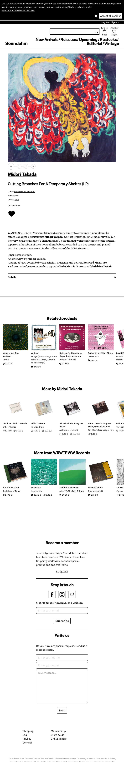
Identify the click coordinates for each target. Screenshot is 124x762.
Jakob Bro (7, 423)
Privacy (27, 738)
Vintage (111, 43)
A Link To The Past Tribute (71, 491)
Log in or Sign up (110, 22)
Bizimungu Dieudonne (70, 353)
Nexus (6, 359)
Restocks (108, 39)
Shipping (28, 731)
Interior (6, 487)
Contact (27, 742)
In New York (93, 356)
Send (62, 710)
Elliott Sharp (106, 353)
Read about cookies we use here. (18, 10)
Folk (17, 199)
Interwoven (36, 491)
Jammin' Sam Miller (69, 487)
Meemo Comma (95, 487)
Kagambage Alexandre (70, 356)
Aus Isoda (36, 487)
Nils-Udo (15, 487)
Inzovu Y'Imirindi (67, 359)
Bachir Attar (93, 353)
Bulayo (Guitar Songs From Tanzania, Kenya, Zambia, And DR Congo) (44, 359)
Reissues (68, 39)
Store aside (57, 734)
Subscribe (62, 621)
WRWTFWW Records (24, 191)
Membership (58, 731)
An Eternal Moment (68, 430)
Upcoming (88, 39)
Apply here (62, 571)
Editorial (94, 43)
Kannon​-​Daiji (37, 427)
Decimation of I (95, 491)
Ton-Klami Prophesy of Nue (101, 430)
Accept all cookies (110, 15)
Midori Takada (22, 174)
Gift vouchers (59, 738)
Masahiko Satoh (102, 426)
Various (34, 353)
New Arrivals (47, 39)
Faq (25, 734)
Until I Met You (9, 427)
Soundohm (16, 43)
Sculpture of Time (11, 491)
